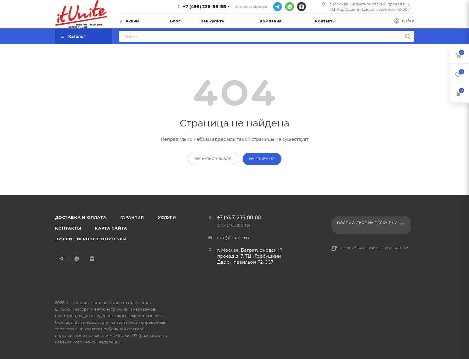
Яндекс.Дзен (301, 6)
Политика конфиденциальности (375, 248)
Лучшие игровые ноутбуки (91, 238)
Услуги (167, 217)
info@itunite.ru (234, 237)
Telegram (277, 6)
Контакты (68, 228)
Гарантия (132, 217)
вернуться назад (213, 159)
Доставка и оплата (80, 217)
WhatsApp (289, 6)
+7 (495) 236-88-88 (204, 6)
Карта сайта (111, 228)
